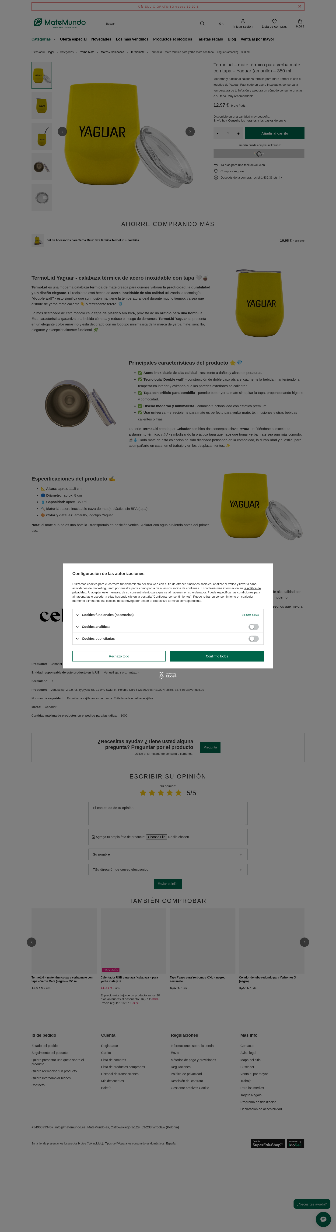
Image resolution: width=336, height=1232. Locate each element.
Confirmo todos (217, 656)
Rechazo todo (119, 656)
